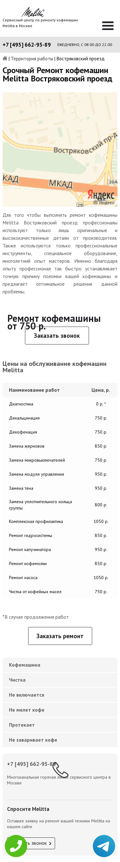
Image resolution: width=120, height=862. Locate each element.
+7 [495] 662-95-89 (27, 44)
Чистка (17, 680)
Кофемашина (24, 665)
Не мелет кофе (26, 710)
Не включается (26, 695)
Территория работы (32, 59)
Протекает (22, 725)
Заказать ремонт (60, 636)
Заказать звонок (57, 335)
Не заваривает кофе (33, 740)
